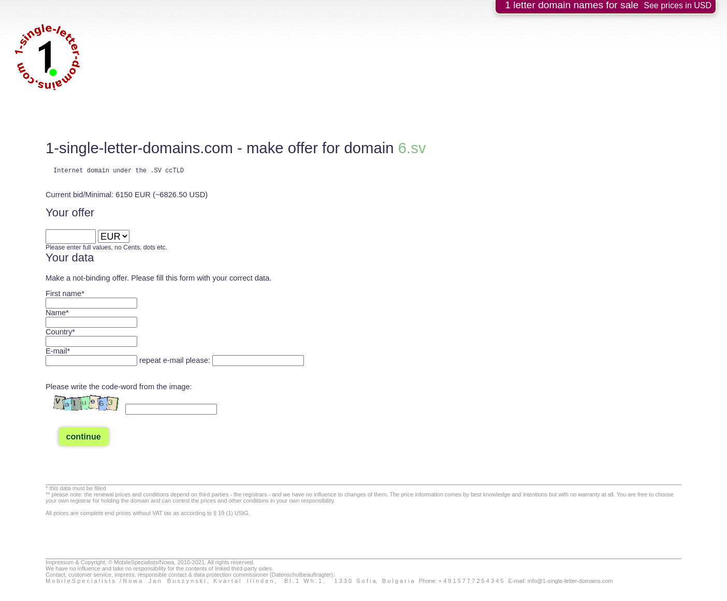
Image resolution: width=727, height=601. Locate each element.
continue (83, 438)
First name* (65, 295)
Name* (57, 314)
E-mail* (58, 352)
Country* (60, 333)
